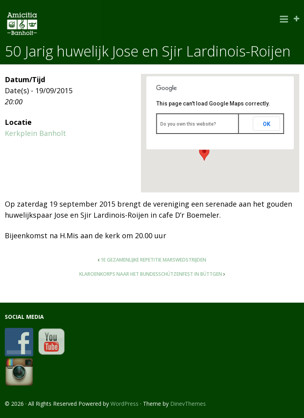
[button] (204, 153)
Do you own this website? (188, 124)
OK (266, 124)
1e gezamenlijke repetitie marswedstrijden (153, 259)
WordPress (124, 403)
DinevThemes (188, 403)
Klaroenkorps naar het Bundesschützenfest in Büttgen (150, 274)
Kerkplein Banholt (35, 133)
